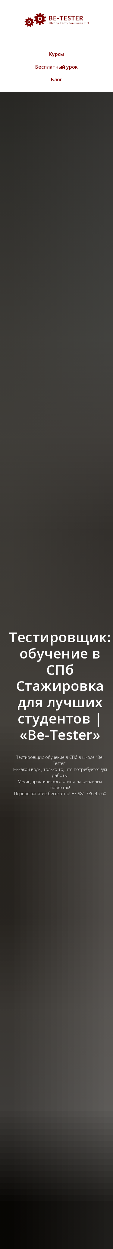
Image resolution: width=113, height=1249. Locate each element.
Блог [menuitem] (56, 79)
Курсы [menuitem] (56, 54)
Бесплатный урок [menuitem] (56, 66)
